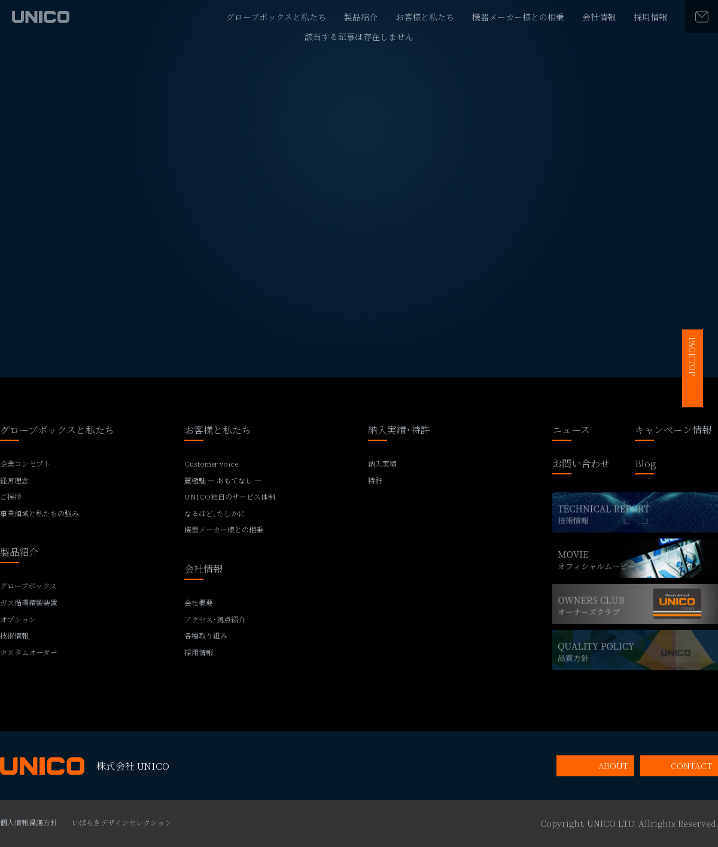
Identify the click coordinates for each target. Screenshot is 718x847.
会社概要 (198, 602)
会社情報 (599, 17)
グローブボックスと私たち (276, 17)
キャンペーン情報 (673, 431)
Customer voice (211, 463)
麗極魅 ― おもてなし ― (222, 480)
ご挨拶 (11, 496)
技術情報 (14, 635)
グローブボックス (28, 586)
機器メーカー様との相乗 (518, 17)
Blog (645, 464)
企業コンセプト (25, 463)
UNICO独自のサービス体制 (229, 496)
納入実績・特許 (399, 431)
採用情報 (650, 17)
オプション (18, 619)
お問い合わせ (581, 464)
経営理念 (14, 480)
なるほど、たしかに (214, 513)
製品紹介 (361, 17)
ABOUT (613, 766)
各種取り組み (205, 635)
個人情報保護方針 (28, 822)
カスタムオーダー (28, 652)
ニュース (571, 431)
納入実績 (382, 463)
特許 (375, 480)
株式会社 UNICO (84, 766)
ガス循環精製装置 (28, 602)
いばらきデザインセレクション (122, 822)
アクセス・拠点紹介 (214, 619)
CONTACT (691, 766)
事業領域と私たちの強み (39, 513)
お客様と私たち (424, 17)
